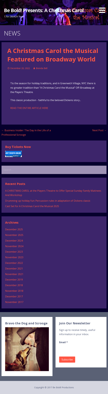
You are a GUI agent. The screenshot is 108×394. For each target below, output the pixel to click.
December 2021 (14, 268)
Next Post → (99, 130)
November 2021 (14, 274)
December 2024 (14, 240)
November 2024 (14, 246)
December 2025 (14, 229)
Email (63, 342)
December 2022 (14, 263)
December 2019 (14, 279)
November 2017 (14, 302)
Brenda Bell (41, 68)
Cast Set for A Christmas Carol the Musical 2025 (32, 206)
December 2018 (14, 285)
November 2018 (14, 291)
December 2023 (14, 251)
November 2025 (14, 235)
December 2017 (14, 296)
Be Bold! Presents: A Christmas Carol (43, 10)
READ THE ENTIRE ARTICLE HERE (29, 108)
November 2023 (14, 257)
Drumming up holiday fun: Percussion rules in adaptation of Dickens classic (47, 200)
